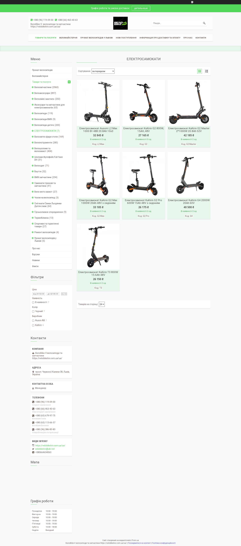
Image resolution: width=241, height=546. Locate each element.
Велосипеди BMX (43, 119)
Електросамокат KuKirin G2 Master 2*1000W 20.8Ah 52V (188, 129)
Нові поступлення (126, 38)
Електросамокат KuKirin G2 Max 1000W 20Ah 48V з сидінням (98, 201)
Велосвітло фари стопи (46, 137)
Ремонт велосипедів (44, 232)
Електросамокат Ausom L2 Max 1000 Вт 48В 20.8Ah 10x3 (98, 129)
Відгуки (36, 254)
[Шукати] (204, 23)
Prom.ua (135, 540)
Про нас (187, 38)
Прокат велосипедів (42, 70)
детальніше (141, 8)
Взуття (37, 171)
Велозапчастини (42, 87)
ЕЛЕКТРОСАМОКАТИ (45, 131)
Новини (36, 260)
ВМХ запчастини (42, 177)
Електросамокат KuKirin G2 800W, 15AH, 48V (143, 129)
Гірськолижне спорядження (48, 212)
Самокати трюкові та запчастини (45, 184)
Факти (35, 266)
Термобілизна (41, 218)
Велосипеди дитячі (44, 125)
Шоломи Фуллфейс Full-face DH (48, 158)
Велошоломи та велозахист (42, 149)
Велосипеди (40, 113)
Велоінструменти (43, 142)
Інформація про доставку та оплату (160, 38)
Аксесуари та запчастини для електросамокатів (49, 106)
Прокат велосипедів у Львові (96, 38)
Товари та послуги (45, 38)
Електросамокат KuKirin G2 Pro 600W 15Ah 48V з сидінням (143, 201)
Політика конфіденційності (164, 543)
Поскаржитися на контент (139, 543)
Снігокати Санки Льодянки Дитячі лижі (47, 204)
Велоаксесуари (42, 93)
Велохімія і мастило (44, 99)
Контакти (201, 38)
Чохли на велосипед (44, 197)
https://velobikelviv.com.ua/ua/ (50, 445)
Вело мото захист (43, 192)
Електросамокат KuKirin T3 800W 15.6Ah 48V (98, 273)
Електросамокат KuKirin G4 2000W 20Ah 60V (189, 201)
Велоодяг (39, 165)
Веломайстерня (68, 38)
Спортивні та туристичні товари (46, 225)
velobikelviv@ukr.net (45, 449)
